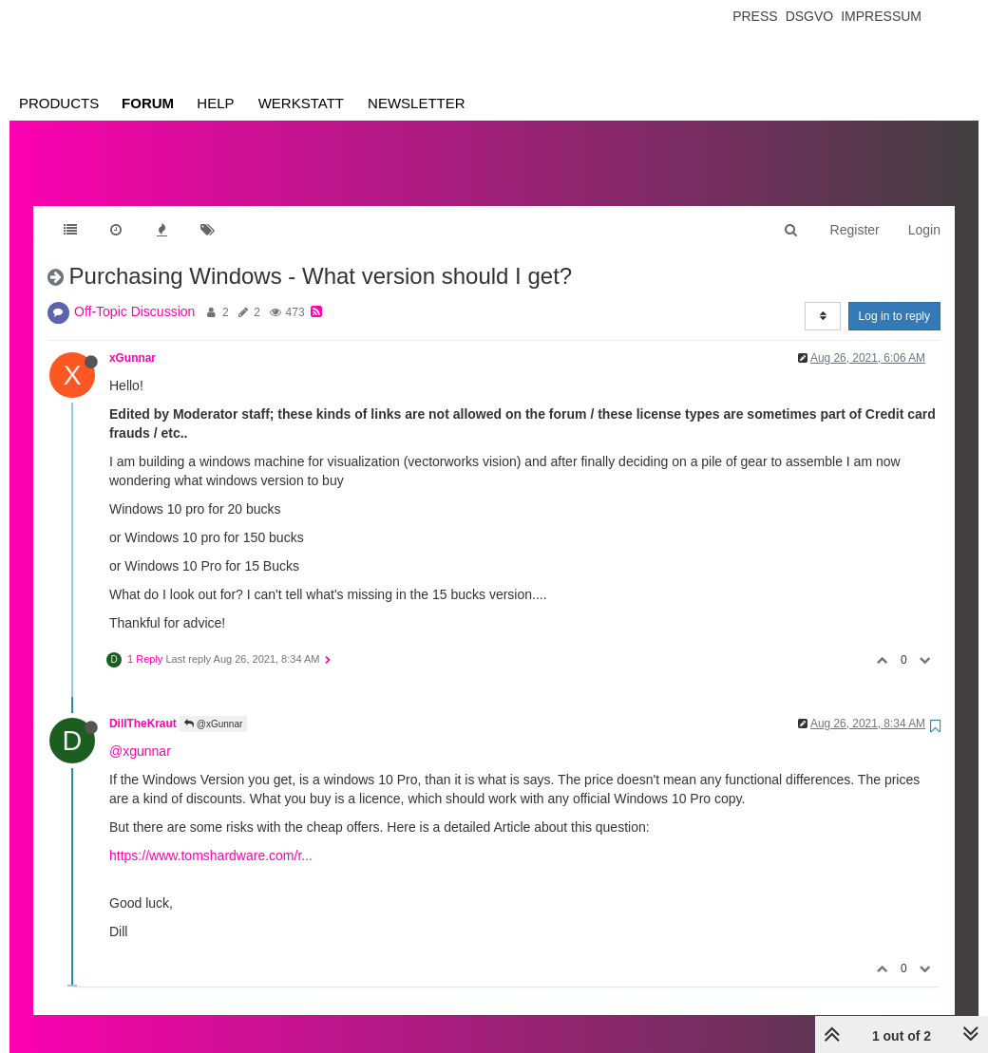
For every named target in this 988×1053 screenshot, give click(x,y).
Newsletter (417, 103)
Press (754, 16)
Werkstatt (301, 103)
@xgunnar (140, 732)
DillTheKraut (143, 704)
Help (215, 103)
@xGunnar (213, 705)
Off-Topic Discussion (134, 292)
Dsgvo (810, 16)
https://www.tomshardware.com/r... (211, 836)
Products (59, 103)
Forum (148, 103)
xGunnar (132, 339)
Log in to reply (894, 297)
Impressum (881, 16)
